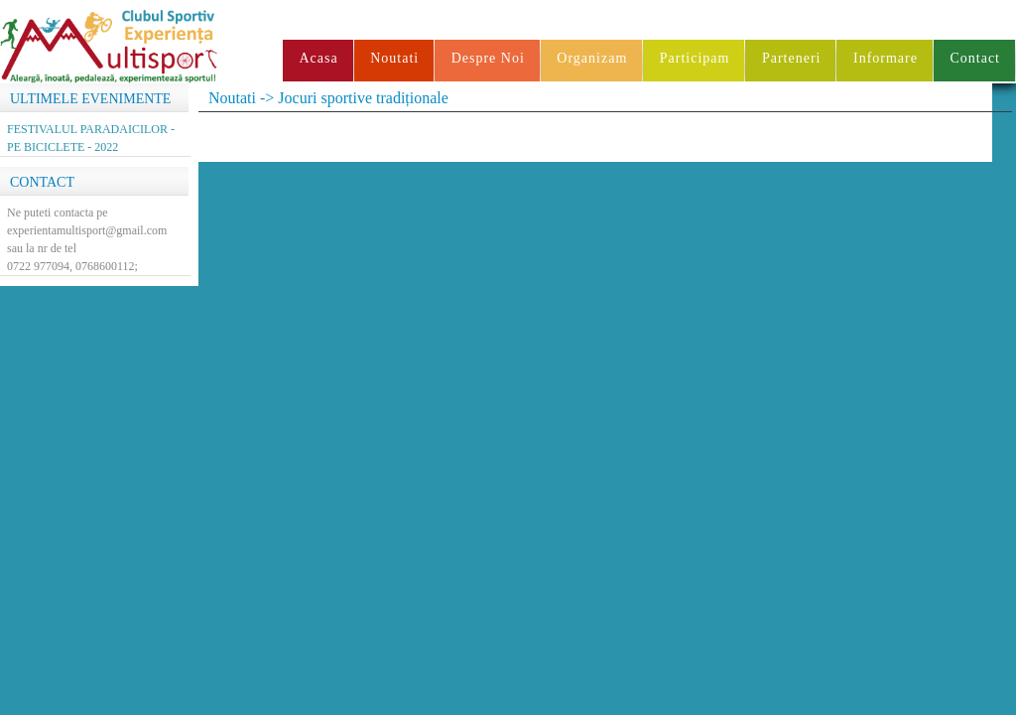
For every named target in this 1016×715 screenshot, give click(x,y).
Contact (975, 58)
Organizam (592, 58)
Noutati (394, 58)
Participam (695, 58)
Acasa (318, 58)
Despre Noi (488, 58)
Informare (885, 58)
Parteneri (792, 58)
